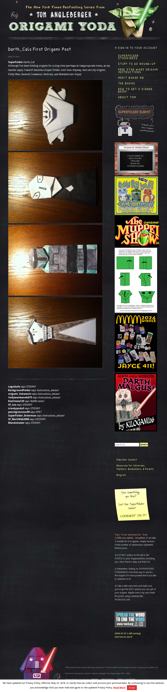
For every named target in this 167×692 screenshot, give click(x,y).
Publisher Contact (127, 459)
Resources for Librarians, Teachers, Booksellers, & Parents (135, 467)
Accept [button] (132, 687)
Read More (119, 687)
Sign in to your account (137, 48)
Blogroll (121, 475)
